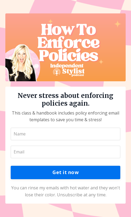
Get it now (65, 172)
